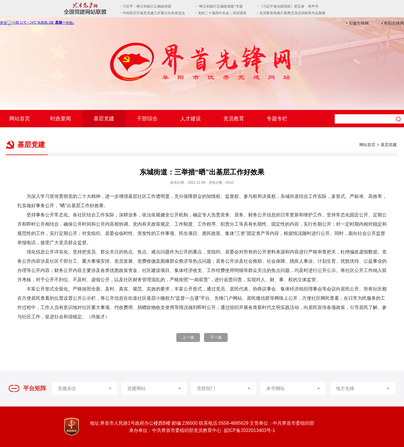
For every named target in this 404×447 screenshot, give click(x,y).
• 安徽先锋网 (357, 23)
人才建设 (190, 119)
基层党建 (103, 119)
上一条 (188, 337)
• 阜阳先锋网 (392, 23)
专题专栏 (277, 119)
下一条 (216, 337)
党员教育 (233, 119)
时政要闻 (60, 119)
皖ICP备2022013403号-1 (249, 430)
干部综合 (147, 119)
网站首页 (19, 119)
